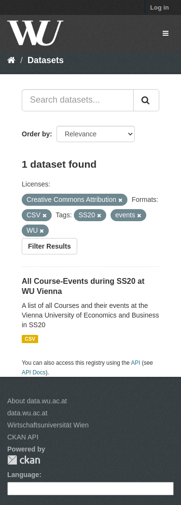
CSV (30, 339)
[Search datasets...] (78, 100)
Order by (36, 134)
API (135, 362)
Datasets (46, 60)
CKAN (23, 460)
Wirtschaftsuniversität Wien (48, 425)
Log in (159, 7)
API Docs (34, 372)
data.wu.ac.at (27, 413)
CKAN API (23, 437)
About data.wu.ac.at (37, 401)
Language (23, 474)
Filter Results (49, 246)
